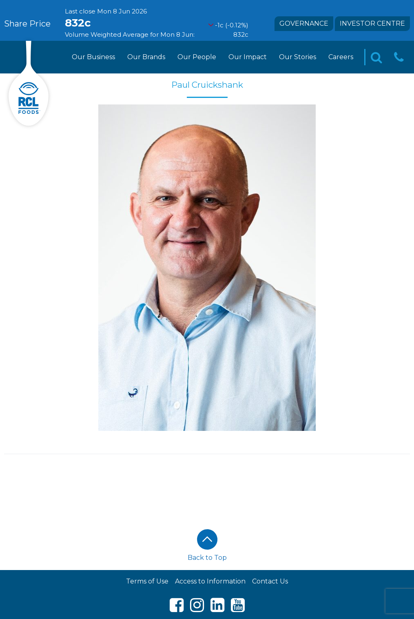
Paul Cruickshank (207, 85)
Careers (340, 57)
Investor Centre (372, 23)
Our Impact (247, 57)
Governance (303, 23)
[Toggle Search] (376, 57)
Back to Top (207, 545)
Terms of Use (147, 581)
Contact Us (270, 581)
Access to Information (210, 581)
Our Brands (146, 57)
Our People (196, 57)
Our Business (93, 57)
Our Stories (297, 57)
